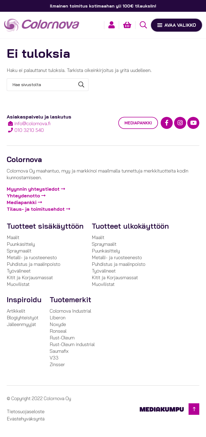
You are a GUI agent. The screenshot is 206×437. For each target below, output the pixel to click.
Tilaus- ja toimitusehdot (36, 209)
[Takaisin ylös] (194, 409)
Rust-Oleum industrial (72, 344)
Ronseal (58, 331)
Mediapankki (138, 122)
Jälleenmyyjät (21, 324)
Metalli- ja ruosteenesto (32, 257)
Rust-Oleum (62, 338)
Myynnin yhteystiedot (33, 189)
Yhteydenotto (23, 196)
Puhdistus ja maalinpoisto (33, 264)
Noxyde (58, 324)
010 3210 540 (29, 130)
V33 (54, 358)
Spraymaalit (19, 251)
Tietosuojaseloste (26, 411)
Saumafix (59, 351)
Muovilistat (18, 284)
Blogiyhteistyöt (22, 318)
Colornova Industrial (70, 311)
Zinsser (57, 364)
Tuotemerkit (70, 300)
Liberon (57, 318)
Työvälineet (19, 271)
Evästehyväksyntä (26, 419)
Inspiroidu (24, 300)
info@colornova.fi (32, 123)
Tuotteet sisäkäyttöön (45, 226)
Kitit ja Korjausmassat (30, 277)
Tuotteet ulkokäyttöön (130, 226)
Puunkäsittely (21, 244)
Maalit (13, 237)
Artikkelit (16, 311)
